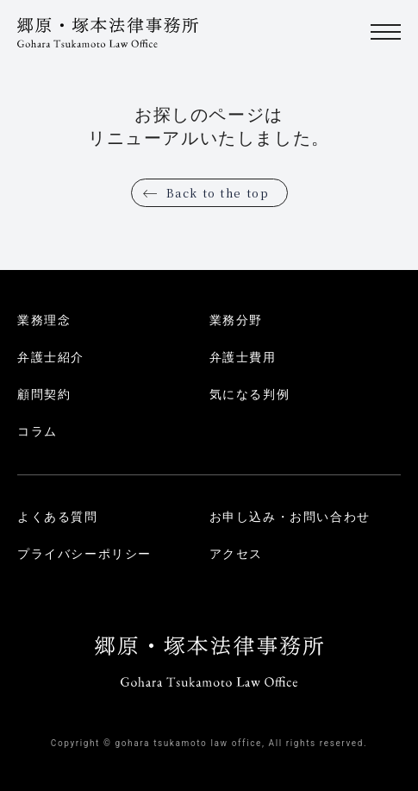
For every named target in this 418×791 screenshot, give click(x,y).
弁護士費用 (243, 357)
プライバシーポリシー (84, 554)
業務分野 (236, 320)
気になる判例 (249, 394)
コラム (37, 431)
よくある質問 (57, 517)
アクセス (236, 554)
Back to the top (218, 193)
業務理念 (44, 320)
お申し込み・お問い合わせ (290, 517)
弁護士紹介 (50, 357)
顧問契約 (44, 394)
